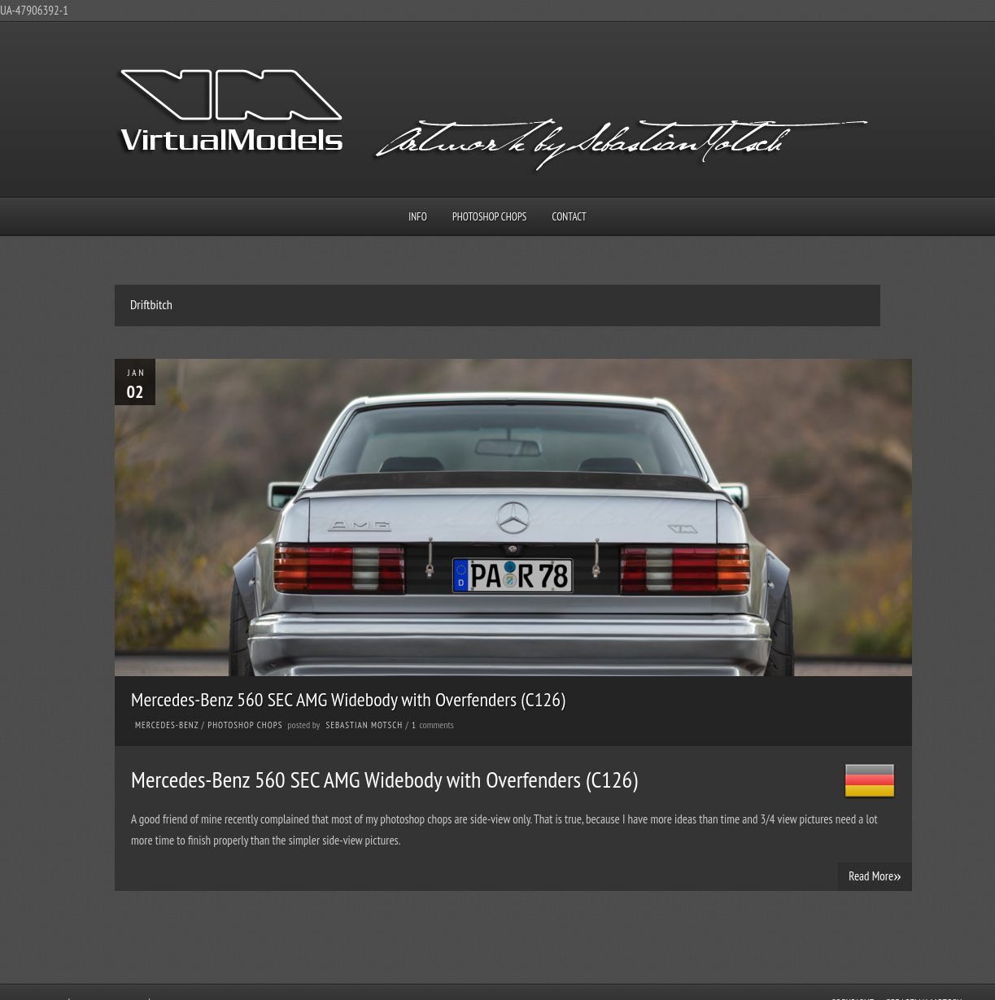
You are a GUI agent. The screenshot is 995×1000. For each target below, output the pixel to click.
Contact (569, 217)
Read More (875, 875)
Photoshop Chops (489, 217)
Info (417, 217)
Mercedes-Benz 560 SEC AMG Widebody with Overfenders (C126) (348, 699)
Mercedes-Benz (167, 725)
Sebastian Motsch (365, 725)
